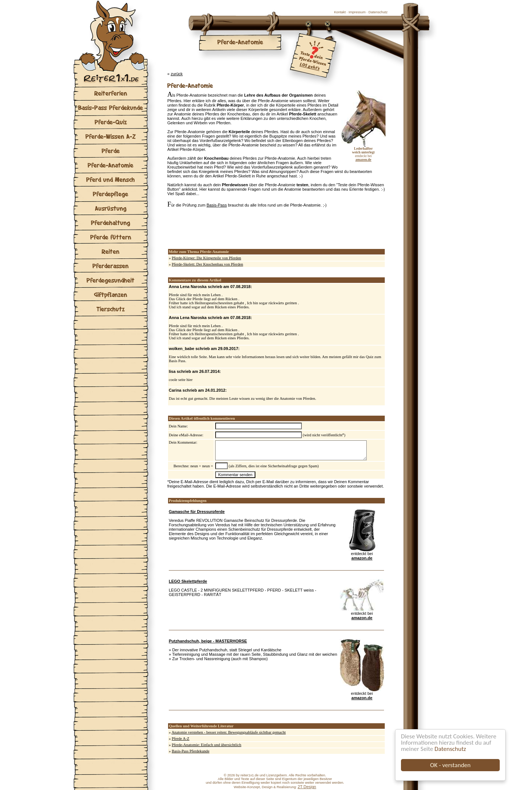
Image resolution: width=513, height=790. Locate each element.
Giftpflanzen (110, 294)
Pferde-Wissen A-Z (111, 136)
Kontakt (340, 12)
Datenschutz (450, 749)
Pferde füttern (110, 237)
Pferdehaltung (110, 222)
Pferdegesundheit (111, 280)
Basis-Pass (216, 205)
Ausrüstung (110, 208)
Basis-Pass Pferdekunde (110, 107)
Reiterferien (110, 93)
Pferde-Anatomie (110, 165)
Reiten (110, 251)
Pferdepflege (110, 194)
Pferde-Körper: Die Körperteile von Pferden (206, 258)
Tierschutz (111, 309)
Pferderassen (111, 266)
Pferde (111, 151)
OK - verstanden (450, 765)
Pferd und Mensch (110, 179)
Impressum (357, 12)
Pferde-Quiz (111, 122)
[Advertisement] (253, 228)
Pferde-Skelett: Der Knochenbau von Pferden (207, 264)
